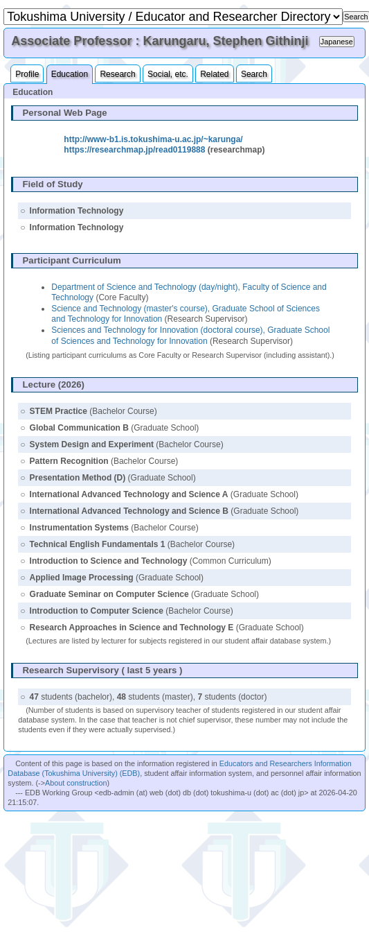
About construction (76, 783)
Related (214, 74)
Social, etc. (167, 74)
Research (117, 74)
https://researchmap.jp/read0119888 (134, 150)
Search (254, 74)
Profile (27, 74)
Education (69, 74)
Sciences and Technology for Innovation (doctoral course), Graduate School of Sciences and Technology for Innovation (190, 335)
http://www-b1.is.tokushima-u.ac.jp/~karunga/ (153, 139)
